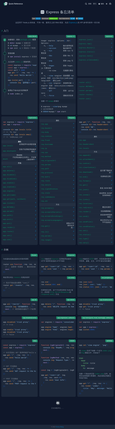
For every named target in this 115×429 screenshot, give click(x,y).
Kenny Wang (59, 427)
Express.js (73, 23)
